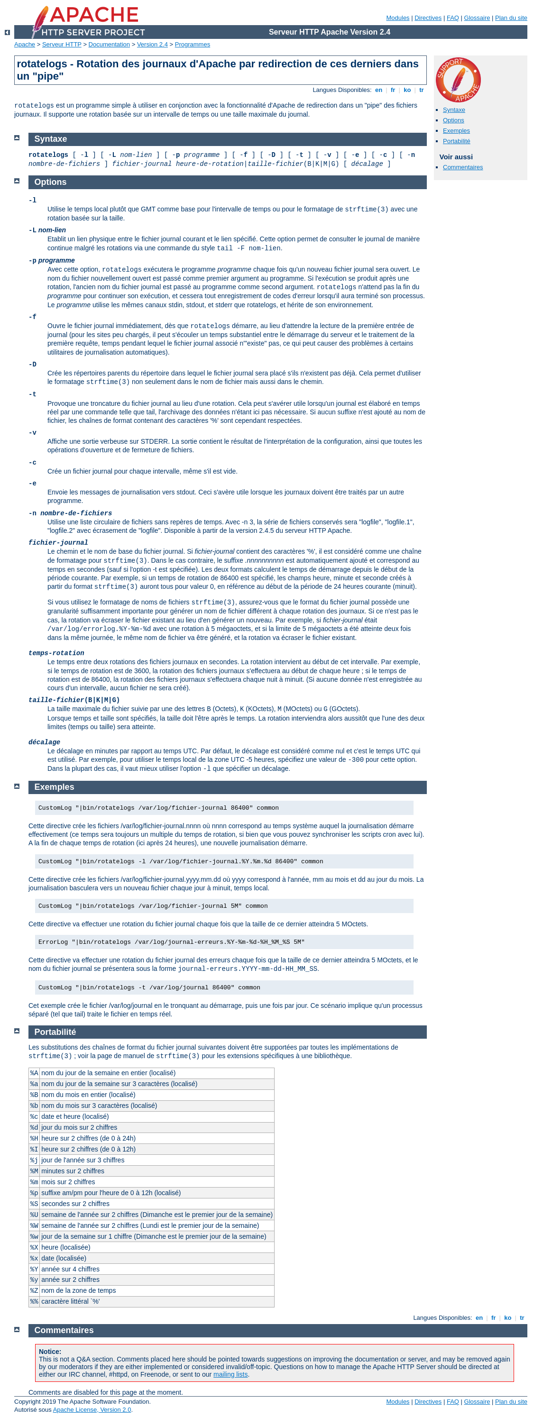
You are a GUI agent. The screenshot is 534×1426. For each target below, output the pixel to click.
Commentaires (463, 167)
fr (393, 89)
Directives (428, 17)
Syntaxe (454, 109)
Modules (397, 17)
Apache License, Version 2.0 (92, 1409)
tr (422, 89)
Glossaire (477, 17)
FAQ (453, 17)
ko (407, 89)
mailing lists (230, 1374)
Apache (24, 44)
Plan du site (511, 17)
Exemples (456, 130)
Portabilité (456, 141)
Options (453, 120)
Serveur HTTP (62, 44)
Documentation (109, 44)
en (378, 89)
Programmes (192, 44)
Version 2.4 (152, 44)
